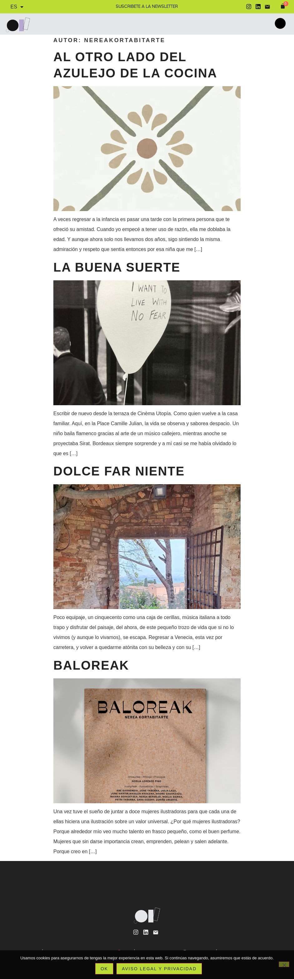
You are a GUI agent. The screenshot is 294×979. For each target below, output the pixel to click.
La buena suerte (116, 267)
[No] (284, 964)
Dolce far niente (119, 471)
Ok (104, 968)
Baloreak (91, 665)
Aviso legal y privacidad (159, 968)
